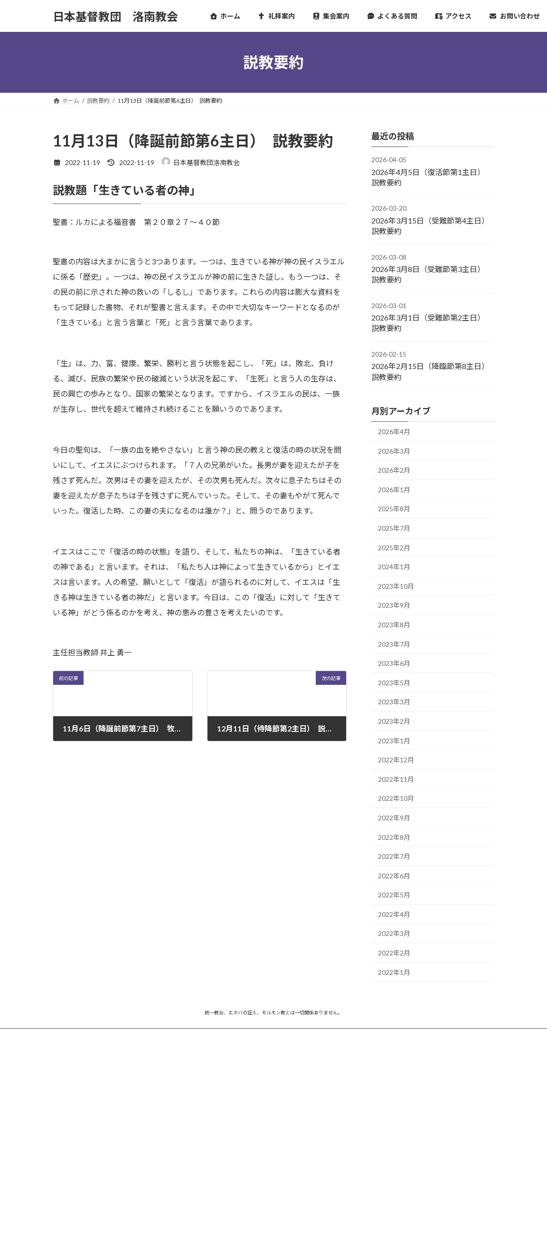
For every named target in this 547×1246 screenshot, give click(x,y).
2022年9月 (394, 818)
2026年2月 (394, 470)
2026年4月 (394, 432)
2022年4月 (394, 914)
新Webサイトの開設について (242, 1174)
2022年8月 (394, 837)
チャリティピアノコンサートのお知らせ (255, 1113)
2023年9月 (394, 606)
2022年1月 (394, 972)
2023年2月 (394, 721)
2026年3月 (394, 451)
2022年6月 (394, 876)
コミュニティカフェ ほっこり (416, 1165)
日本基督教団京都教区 (403, 1110)
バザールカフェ (393, 1147)
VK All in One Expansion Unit (335, 1229)
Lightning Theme (271, 1229)
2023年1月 (394, 741)
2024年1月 (394, 567)
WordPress (222, 1229)
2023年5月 (394, 683)
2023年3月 (394, 702)
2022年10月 (396, 799)
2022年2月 (394, 953)
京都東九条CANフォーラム (410, 1128)
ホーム (70, 1037)
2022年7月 (394, 856)
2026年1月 (394, 490)
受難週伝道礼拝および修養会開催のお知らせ (262, 1143)
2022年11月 (396, 779)
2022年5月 (394, 895)
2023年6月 (394, 663)
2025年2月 (394, 548)
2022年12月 (396, 760)
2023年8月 (394, 625)
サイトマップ (114, 1037)
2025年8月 (394, 509)
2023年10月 (396, 586)
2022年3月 (394, 934)
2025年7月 (394, 528)
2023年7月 (394, 644)
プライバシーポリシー (178, 1037)
